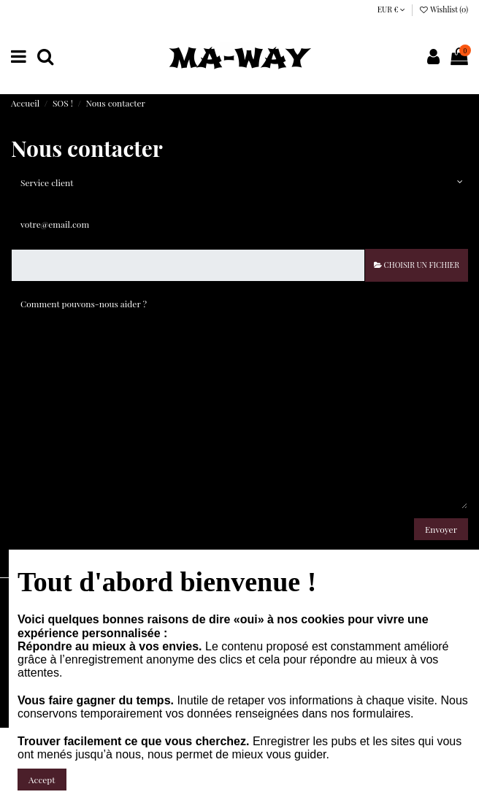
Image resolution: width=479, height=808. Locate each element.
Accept (41, 779)
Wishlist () (443, 9)
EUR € (392, 9)
